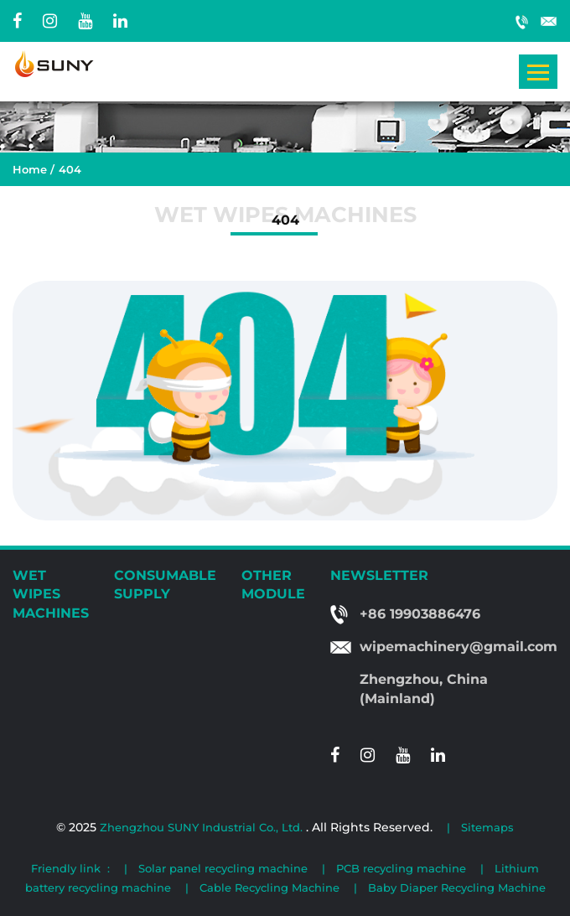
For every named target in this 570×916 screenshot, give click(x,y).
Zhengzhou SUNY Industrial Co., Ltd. (203, 827)
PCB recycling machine (401, 868)
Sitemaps (487, 827)
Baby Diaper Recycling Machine (457, 887)
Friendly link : (70, 868)
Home (30, 169)
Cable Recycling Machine (269, 887)
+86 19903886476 (522, 21)
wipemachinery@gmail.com (549, 21)
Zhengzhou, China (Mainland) (424, 688)
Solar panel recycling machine (223, 868)
